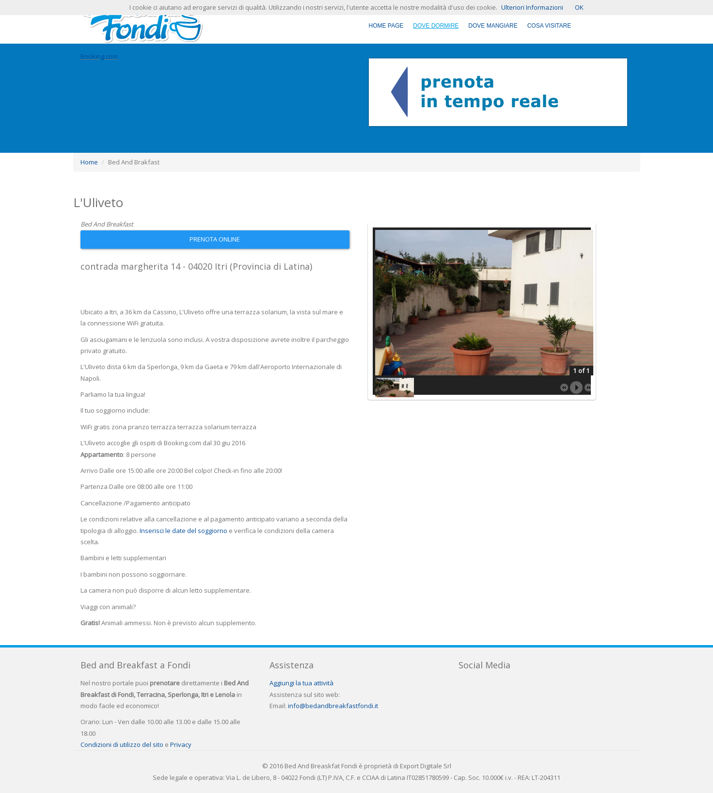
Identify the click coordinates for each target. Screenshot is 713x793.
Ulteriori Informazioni (532, 7)
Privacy (180, 744)
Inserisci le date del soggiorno (183, 530)
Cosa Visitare (549, 25)
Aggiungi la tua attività (301, 683)
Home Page (386, 25)
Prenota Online (215, 239)
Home (89, 162)
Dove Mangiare (492, 25)
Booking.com (99, 56)
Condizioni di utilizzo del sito (121, 744)
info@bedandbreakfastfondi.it (333, 705)
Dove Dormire (436, 25)
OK (579, 7)
